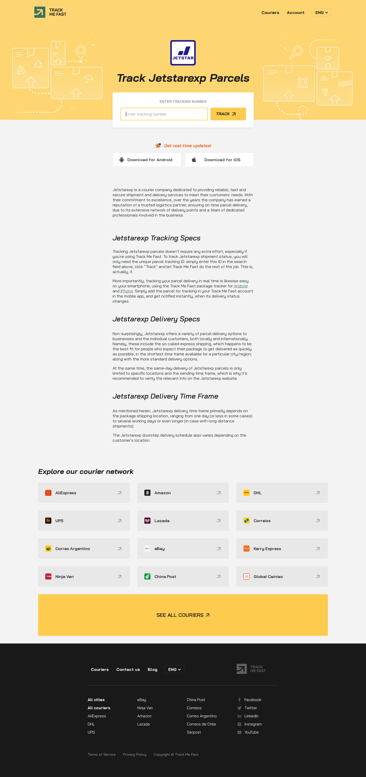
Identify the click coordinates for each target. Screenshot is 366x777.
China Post (196, 699)
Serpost (194, 732)
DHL (91, 724)
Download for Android (149, 159)
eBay (141, 699)
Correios (194, 707)
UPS (91, 732)
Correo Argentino (202, 716)
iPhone (126, 290)
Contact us (128, 669)
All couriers (99, 707)
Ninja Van (145, 707)
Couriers (270, 12)
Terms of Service (102, 754)
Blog (152, 669)
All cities (96, 699)
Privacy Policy (134, 754)
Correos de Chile (201, 724)
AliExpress (97, 716)
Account (295, 12)
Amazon (144, 716)
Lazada (143, 724)
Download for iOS (222, 159)
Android (241, 285)
